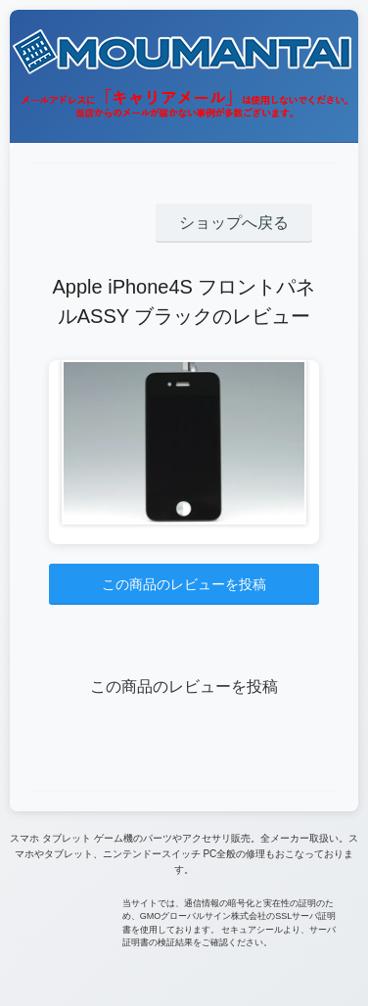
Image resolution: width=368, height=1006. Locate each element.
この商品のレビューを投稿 (184, 584)
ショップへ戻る (234, 222)
